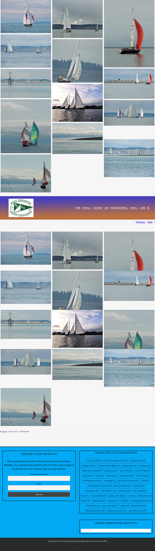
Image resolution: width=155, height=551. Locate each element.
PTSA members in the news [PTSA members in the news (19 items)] (100, 486)
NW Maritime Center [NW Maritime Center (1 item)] (92, 481)
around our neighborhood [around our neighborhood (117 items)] (115, 461)
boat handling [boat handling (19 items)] (138, 461)
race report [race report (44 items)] (124, 491)
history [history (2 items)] (100, 476)
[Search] (148, 208)
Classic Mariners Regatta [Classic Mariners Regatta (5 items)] (109, 466)
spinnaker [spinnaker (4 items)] (113, 501)
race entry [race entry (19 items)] (138, 486)
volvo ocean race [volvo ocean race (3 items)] (109, 506)
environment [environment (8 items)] (126, 471)
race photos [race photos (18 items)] (92, 491)
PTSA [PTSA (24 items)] (144, 481)
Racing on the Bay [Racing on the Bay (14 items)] (117, 496)
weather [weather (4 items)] (124, 506)
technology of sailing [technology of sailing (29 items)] (141, 501)
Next (150, 221)
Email (39, 484)
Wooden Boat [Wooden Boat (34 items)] (138, 506)
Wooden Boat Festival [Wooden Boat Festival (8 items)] (95, 511)
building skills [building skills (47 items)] (89, 466)
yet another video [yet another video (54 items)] (137, 511)
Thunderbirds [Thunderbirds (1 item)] (92, 506)
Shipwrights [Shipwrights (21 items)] (98, 501)
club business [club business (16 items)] (129, 466)
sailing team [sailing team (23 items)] (144, 496)
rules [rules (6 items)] (132, 496)
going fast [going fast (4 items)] (88, 476)
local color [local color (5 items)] (112, 476)
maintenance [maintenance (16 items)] (126, 476)
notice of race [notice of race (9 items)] (142, 476)
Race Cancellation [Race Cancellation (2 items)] (122, 486)
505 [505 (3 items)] (98, 461)
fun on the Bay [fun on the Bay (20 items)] (142, 471)
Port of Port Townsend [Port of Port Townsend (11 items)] (128, 481)
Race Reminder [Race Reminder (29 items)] (108, 491)
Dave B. (4, 431)
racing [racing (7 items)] (84, 496)
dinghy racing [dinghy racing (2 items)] (110, 471)
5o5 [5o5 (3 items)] (89, 461)
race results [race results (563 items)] (139, 491)
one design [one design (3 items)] (109, 481)
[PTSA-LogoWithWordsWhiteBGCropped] (21, 200)
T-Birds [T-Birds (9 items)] (124, 501)
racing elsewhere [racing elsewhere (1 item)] (98, 496)
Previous (140, 221)
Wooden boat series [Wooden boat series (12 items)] (117, 511)
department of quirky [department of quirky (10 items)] (92, 471)
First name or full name (39, 474)
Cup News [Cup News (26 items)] (144, 466)
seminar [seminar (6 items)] (85, 501)
